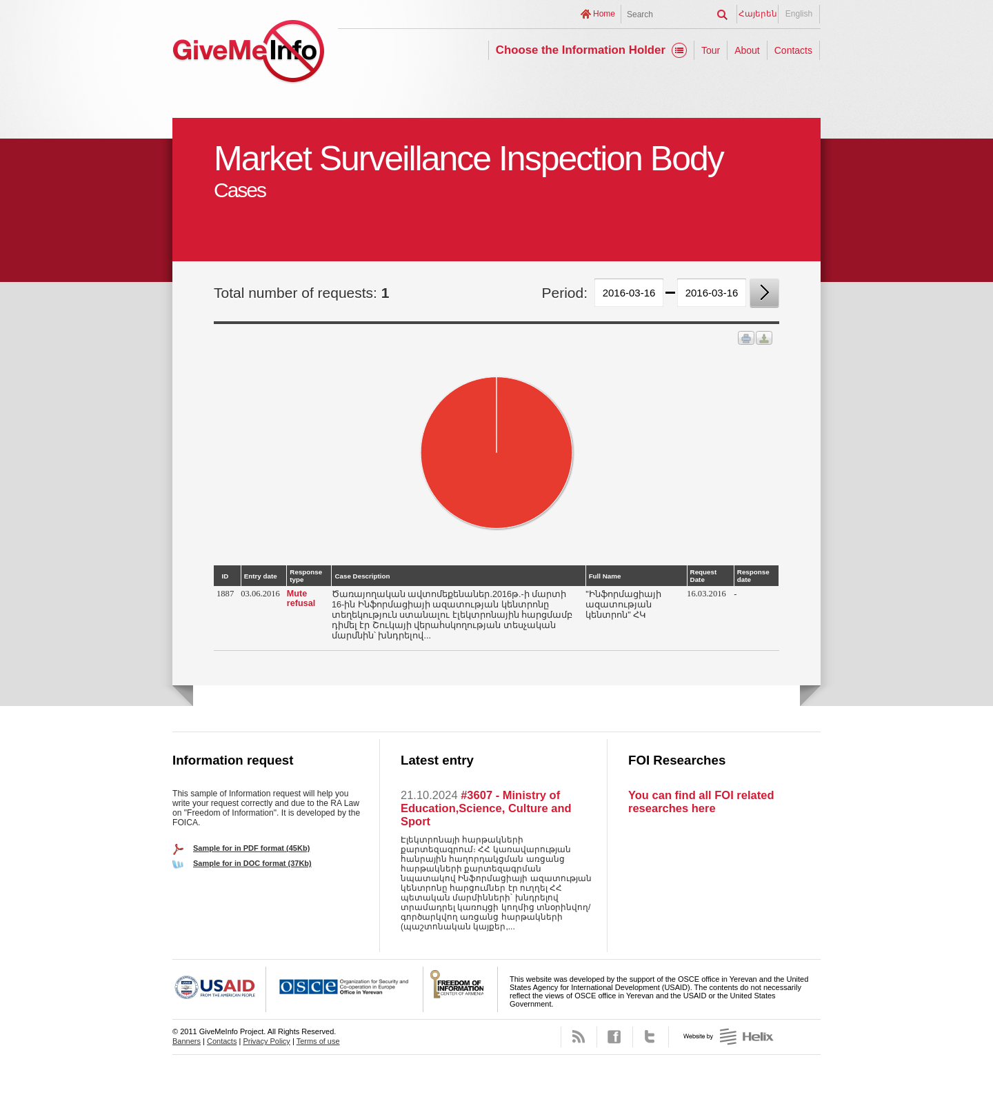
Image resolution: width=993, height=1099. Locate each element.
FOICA (460, 989)
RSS (578, 1037)
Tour (710, 50)
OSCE (344, 989)
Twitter (650, 1037)
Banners (186, 1041)
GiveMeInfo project (248, 53)
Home (604, 14)
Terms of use (318, 1041)
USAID (219, 989)
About (747, 50)
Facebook (614, 1037)
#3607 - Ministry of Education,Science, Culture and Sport (486, 808)
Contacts (793, 50)
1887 (225, 593)
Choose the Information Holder (580, 50)
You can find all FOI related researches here (701, 801)
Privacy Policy (266, 1041)
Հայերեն (758, 14)
